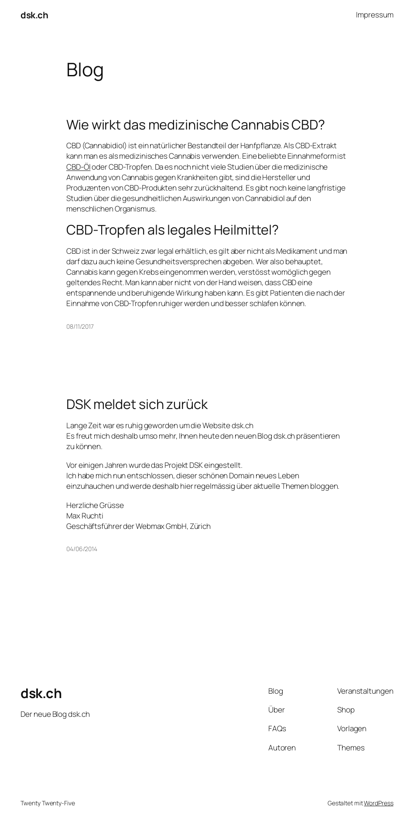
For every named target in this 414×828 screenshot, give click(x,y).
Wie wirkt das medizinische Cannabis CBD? (195, 124)
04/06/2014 (81, 549)
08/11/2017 (80, 326)
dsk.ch (34, 15)
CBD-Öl (78, 167)
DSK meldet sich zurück (137, 404)
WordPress (378, 803)
